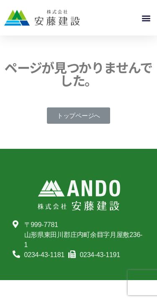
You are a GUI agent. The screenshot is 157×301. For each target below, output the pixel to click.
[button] (146, 18)
